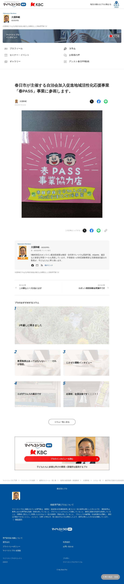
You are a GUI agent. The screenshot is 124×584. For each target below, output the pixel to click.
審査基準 (18, 519)
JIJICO (5, 562)
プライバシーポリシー (11, 547)
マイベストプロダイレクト (12, 558)
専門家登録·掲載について (13, 538)
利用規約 (66, 542)
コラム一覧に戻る (62, 422)
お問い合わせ (68, 547)
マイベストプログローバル (72, 562)
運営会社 (6, 542)
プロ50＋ (66, 558)
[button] (49, 265)
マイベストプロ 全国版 (12, 551)
